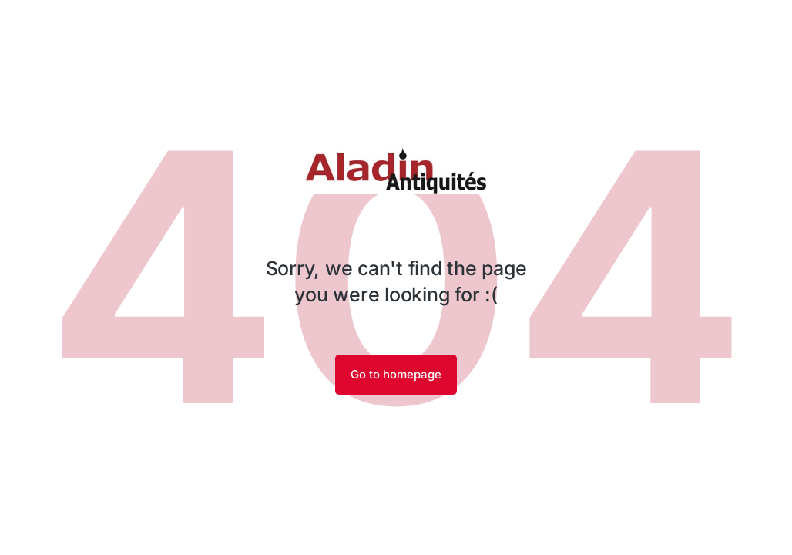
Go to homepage (396, 374)
